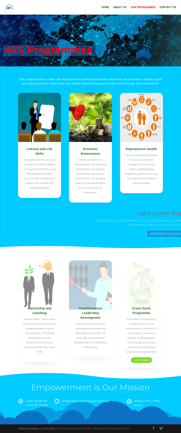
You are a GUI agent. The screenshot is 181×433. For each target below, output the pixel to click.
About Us (120, 7)
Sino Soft (49, 428)
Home (105, 7)
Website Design (29, 428)
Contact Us (168, 7)
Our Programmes (143, 7)
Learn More (141, 360)
